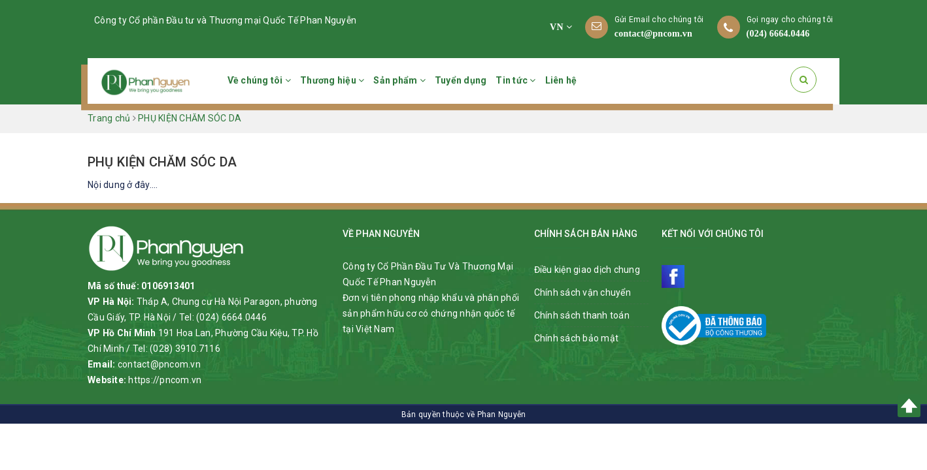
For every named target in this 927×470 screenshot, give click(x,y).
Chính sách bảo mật (576, 338)
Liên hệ (561, 80)
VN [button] (561, 27)
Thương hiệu (332, 80)
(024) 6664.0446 (778, 34)
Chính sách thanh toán (582, 315)
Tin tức (515, 80)
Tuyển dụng (461, 80)
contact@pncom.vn (653, 34)
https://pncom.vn (164, 380)
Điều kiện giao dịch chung (587, 269)
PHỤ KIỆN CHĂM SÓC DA (162, 162)
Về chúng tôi (260, 80)
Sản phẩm (399, 80)
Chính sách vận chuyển (582, 292)
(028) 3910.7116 (185, 348)
